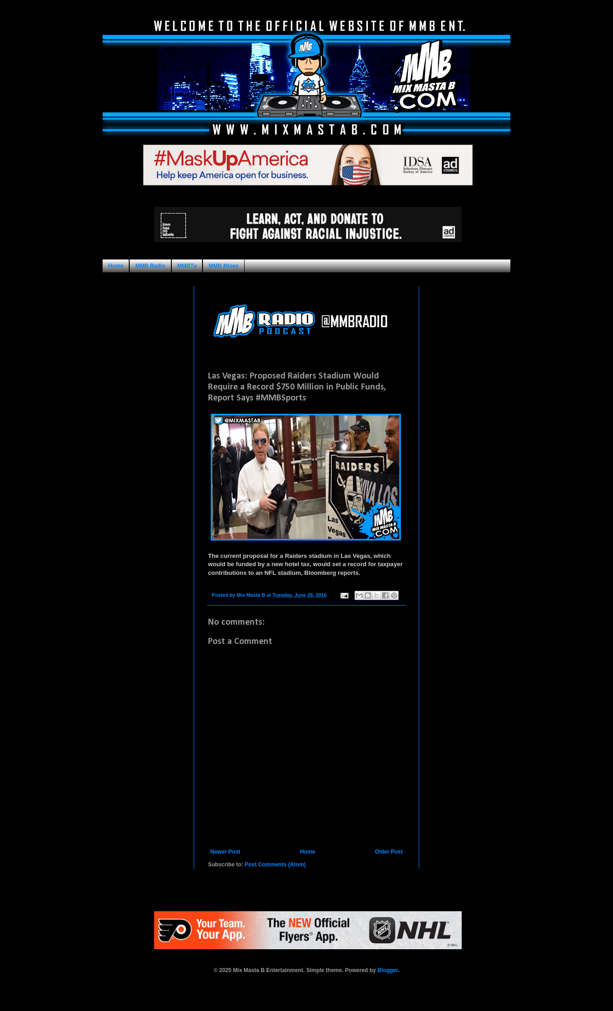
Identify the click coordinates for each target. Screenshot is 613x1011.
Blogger (388, 970)
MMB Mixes (223, 266)
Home (115, 266)
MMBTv (187, 266)
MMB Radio (150, 266)
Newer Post (225, 852)
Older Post (389, 852)
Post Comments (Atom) (275, 864)
